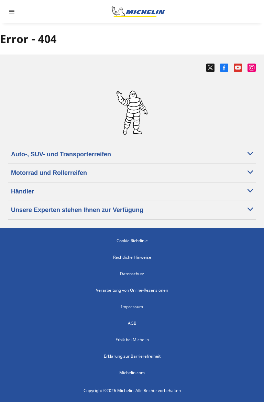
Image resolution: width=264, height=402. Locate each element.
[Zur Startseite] (138, 11)
